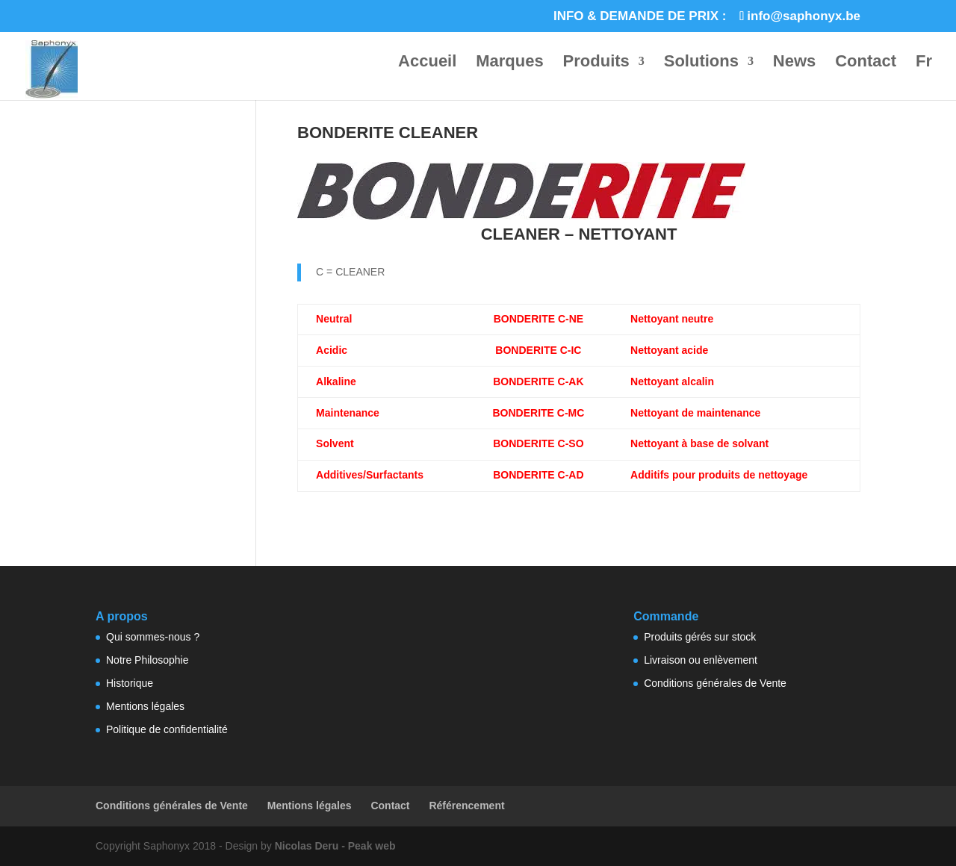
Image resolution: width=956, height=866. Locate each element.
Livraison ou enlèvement (700, 660)
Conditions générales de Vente (715, 683)
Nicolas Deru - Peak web (335, 846)
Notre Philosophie (147, 660)
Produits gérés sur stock (700, 637)
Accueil (427, 63)
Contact (865, 63)
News (794, 63)
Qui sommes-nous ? (152, 637)
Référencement (466, 806)
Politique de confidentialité (167, 729)
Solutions (701, 63)
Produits (596, 63)
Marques (509, 63)
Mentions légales (145, 706)
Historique (129, 683)
